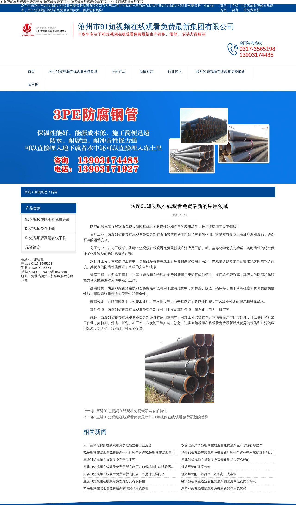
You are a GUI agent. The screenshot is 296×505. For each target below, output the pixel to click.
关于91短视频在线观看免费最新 (73, 71)
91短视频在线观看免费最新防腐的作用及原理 (116, 488)
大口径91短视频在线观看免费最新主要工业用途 (117, 445)
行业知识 (175, 71)
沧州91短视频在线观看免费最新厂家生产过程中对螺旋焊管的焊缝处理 (228, 452)
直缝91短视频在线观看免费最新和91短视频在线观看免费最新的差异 (152, 417)
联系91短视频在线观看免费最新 (258, 8)
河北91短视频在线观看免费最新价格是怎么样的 (215, 459)
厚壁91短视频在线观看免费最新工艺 (109, 459)
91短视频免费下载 (40, 229)
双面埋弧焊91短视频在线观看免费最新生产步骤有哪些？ (222, 445)
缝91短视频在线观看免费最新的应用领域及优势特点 (218, 481)
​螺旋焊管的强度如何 (195, 467)
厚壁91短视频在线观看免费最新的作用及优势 (213, 488)
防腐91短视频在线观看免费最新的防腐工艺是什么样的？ (124, 474)
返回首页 (223, 8)
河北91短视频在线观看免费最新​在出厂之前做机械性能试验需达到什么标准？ (130, 467)
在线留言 (235, 8)
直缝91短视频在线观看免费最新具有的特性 (131, 411)
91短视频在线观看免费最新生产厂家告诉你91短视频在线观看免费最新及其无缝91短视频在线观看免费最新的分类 (130, 452)
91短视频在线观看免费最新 (47, 219)
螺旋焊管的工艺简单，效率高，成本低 (208, 474)
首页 (31, 71)
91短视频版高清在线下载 (45, 238)
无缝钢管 (32, 247)
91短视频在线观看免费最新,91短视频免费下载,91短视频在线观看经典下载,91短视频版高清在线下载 (71, 2)
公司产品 (119, 71)
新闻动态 (147, 71)
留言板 (33, 84)
